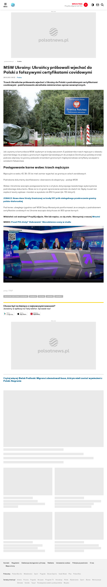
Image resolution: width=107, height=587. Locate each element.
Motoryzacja (96, 580)
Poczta (26, 580)
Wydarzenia (74, 580)
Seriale (27, 583)
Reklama (51, 563)
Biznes (88, 580)
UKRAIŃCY (58, 296)
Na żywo (41, 580)
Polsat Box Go (17, 574)
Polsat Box (77, 574)
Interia (19, 580)
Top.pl (33, 583)
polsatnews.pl (9, 61)
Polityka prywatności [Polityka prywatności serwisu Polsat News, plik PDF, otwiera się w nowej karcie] (80, 563)
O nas (92, 563)
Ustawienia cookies (63, 563)
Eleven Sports (52, 574)
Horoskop (59, 580)
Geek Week (63, 574)
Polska (19, 61)
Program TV (49, 580)
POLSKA (41, 296)
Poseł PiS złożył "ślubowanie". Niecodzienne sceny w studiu (41, 222)
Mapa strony (10, 566)
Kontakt (6, 563)
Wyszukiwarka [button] (102, 5)
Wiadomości (28, 574)
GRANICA (33, 296)
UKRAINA (50, 296)
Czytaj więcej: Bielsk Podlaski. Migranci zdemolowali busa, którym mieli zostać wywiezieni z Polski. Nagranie (52, 379)
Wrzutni (96, 216)
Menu (5, 7)
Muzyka (66, 583)
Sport (36, 574)
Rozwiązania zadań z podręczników (49, 583)
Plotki (66, 580)
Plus (70, 574)
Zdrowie (20, 583)
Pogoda (42, 574)
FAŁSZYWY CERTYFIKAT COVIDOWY (16, 296)
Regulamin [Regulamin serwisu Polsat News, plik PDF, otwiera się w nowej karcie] (15, 563)
